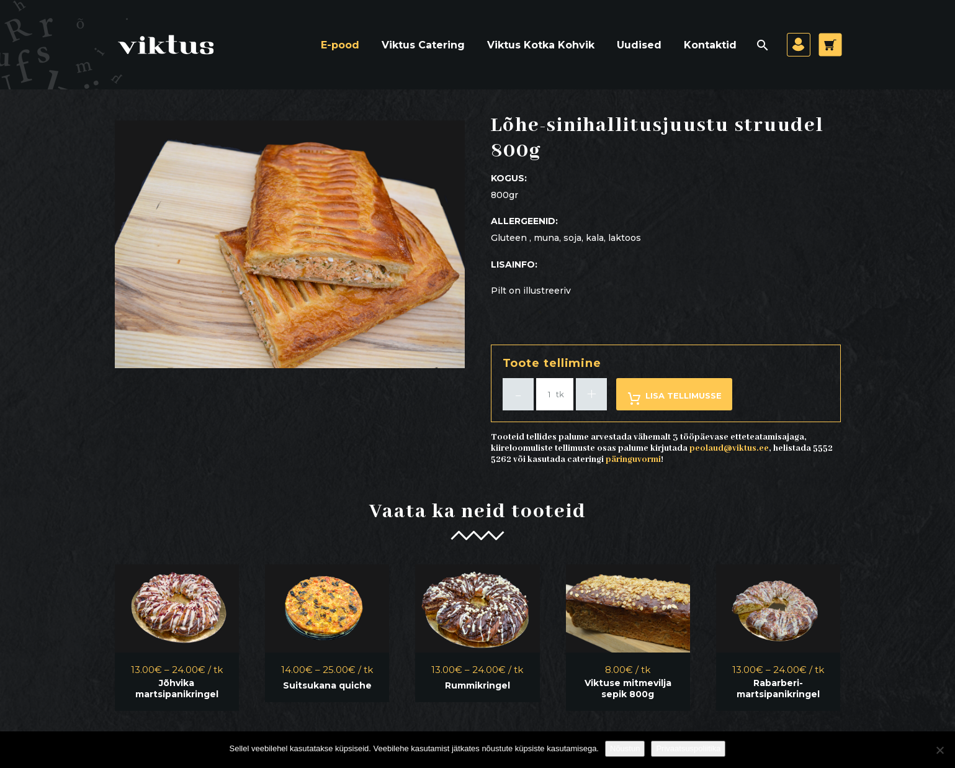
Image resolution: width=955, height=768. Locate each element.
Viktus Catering (423, 45)
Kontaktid (710, 45)
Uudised (639, 45)
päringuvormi (633, 459)
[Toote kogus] (554, 394)
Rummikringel (477, 685)
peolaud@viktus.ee (729, 448)
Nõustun (625, 748)
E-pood (340, 45)
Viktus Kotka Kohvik (540, 45)
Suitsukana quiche (327, 685)
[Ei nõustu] (939, 750)
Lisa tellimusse (674, 398)
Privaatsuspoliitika (688, 748)
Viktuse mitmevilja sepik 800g (628, 688)
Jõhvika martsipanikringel (176, 688)
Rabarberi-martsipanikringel (778, 688)
